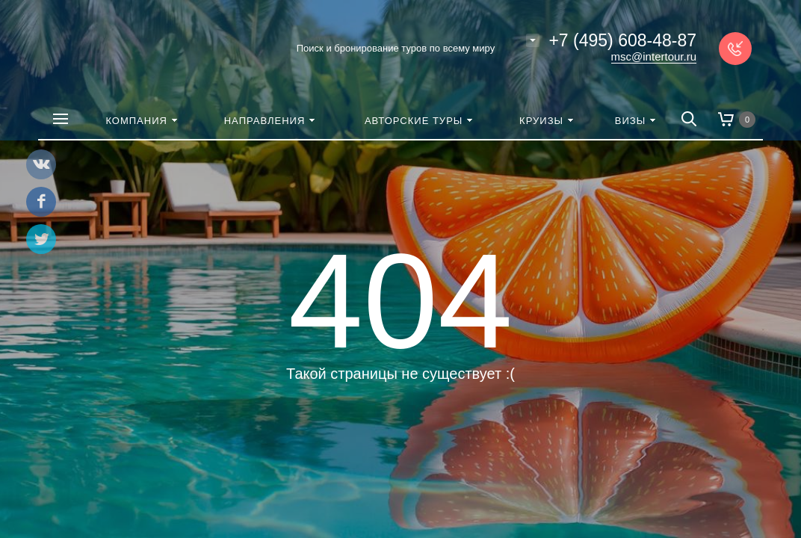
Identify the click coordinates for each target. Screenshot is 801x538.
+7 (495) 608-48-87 (622, 40)
